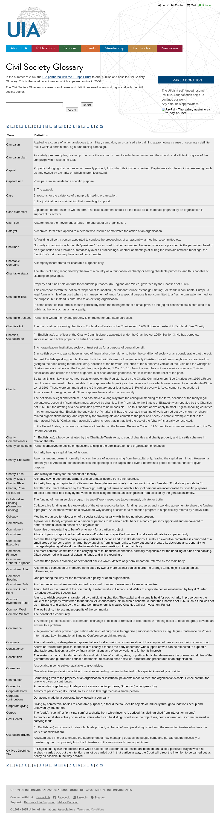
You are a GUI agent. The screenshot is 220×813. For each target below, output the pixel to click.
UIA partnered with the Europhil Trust (66, 77)
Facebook (61, 797)
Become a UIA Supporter (39, 802)
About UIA (18, 48)
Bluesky (97, 797)
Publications (45, 48)
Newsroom (169, 48)
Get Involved (142, 48)
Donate (204, 5)
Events (90, 48)
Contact (178, 5)
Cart (191, 5)
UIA (23, 19)
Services (70, 48)
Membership (114, 48)
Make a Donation (68, 802)
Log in (165, 5)
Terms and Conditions (90, 809)
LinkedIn (80, 797)
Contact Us (43, 797)
